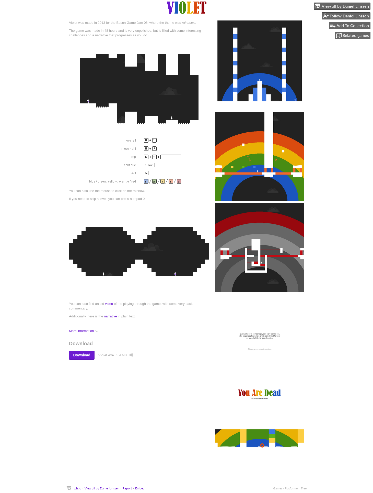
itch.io (77, 488)
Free (304, 488)
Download (81, 355)
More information (83, 331)
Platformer (292, 488)
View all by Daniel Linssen (102, 488)
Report (127, 488)
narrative (110, 316)
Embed (140, 488)
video (109, 304)
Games (277, 488)
